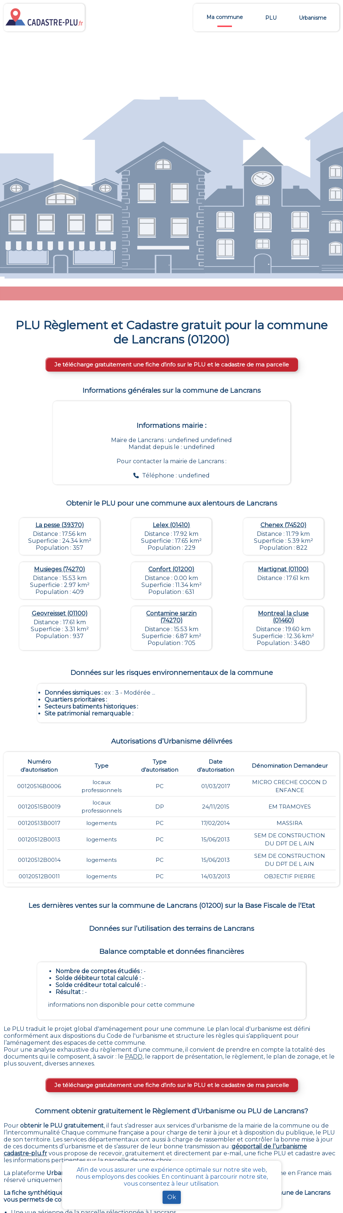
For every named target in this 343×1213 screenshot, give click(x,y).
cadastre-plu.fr (25, 1153)
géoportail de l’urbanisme (269, 1146)
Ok (171, 1197)
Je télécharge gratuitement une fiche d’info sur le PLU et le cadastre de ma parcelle (171, 364)
